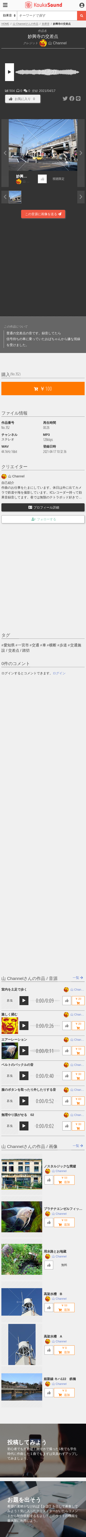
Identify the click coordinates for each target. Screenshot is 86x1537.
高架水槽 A (53, 1336)
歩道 (63, 645)
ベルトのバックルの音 (17, 1065)
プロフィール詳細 (43, 507)
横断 (52, 645)
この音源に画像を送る (43, 214)
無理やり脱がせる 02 (17, 1115)
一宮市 (23, 645)
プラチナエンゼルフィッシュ (63, 1209)
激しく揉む (9, 1014)
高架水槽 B (53, 1294)
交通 (35, 645)
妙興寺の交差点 (21, 176)
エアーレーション (14, 1039)
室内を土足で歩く (14, 989)
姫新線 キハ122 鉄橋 (60, 1379)
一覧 (78, 977)
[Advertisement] (43, 268)
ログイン (59, 673)
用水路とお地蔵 (55, 1251)
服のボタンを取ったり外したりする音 (28, 1089)
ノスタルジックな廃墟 (60, 1166)
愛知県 (9, 645)
